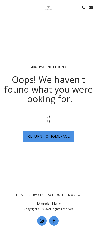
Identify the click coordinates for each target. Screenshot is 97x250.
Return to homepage (49, 136)
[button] (5, 7)
